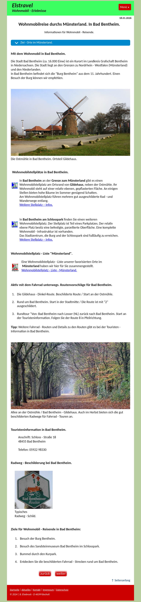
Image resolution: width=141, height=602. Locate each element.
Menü (123, 7)
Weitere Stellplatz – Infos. (36, 205)
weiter (60, 573)
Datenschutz (62, 589)
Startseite (14, 589)
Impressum (48, 589)
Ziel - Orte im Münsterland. (36, 42)
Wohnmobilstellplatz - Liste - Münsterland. (49, 270)
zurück (44, 573)
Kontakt (37, 589)
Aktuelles (26, 589)
